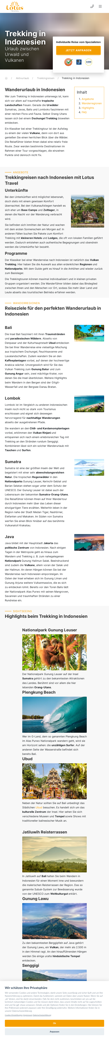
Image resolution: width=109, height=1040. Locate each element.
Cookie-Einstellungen (14, 1015)
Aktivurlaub (23, 78)
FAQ (84, 112)
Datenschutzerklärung (42, 1015)
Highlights (88, 107)
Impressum (27, 1015)
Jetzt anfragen (78, 50)
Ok (54, 1023)
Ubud (39, 798)
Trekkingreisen (46, 78)
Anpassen (54, 1031)
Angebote (88, 99)
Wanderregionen (92, 103)
